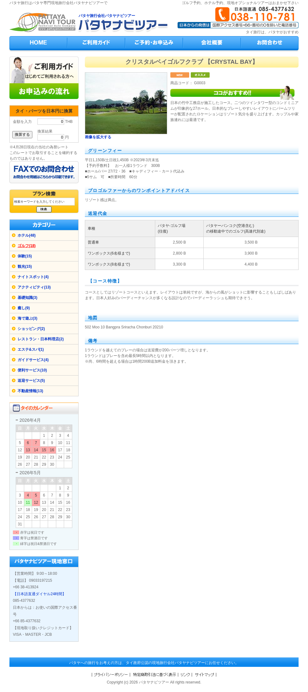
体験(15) (25, 256)
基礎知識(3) (27, 297)
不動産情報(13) (30, 391)
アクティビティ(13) (34, 287)
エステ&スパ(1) (31, 349)
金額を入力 (22, 121)
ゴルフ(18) (27, 246)
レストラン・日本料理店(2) (41, 339)
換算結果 (44, 131)
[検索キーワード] (44, 202)
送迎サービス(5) (31, 380)
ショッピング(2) (31, 329)
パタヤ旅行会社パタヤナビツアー (107, 16)
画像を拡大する (98, 137)
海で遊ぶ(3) (27, 318)
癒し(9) (24, 308)
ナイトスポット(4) (33, 277)
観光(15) (25, 266)
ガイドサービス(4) (33, 360)
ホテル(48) (27, 235)
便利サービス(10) (32, 370)
